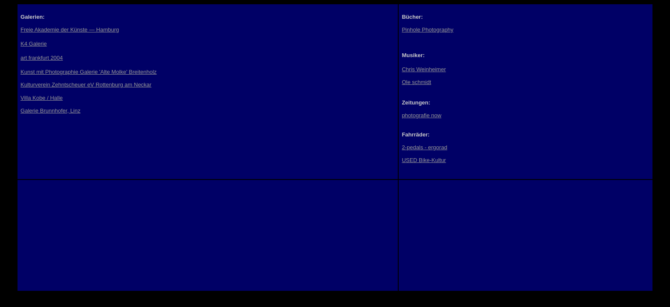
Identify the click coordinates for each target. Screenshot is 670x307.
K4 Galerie (34, 44)
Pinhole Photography (427, 29)
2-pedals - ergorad (424, 147)
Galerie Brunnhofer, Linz (50, 110)
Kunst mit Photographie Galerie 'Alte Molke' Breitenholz (89, 72)
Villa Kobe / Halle (42, 98)
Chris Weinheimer (424, 69)
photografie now (421, 115)
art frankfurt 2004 (42, 58)
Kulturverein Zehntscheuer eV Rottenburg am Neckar (86, 84)
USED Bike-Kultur (424, 160)
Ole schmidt (416, 82)
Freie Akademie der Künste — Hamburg (70, 29)
